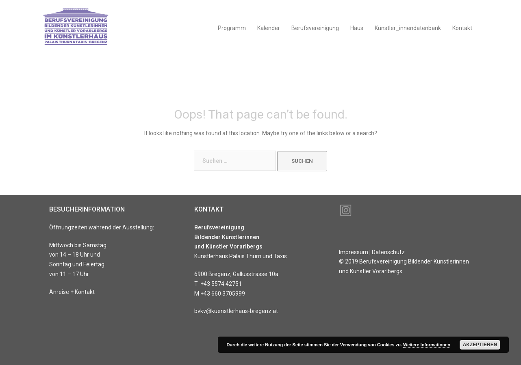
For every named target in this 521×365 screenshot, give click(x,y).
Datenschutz (388, 252)
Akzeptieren (480, 345)
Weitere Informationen (426, 344)
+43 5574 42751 (221, 284)
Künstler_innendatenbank (408, 28)
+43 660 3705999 (222, 293)
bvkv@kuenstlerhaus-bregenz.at (236, 311)
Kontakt (462, 28)
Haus (356, 28)
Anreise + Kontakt (72, 292)
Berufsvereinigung (315, 28)
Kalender (268, 28)
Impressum (353, 252)
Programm (232, 28)
